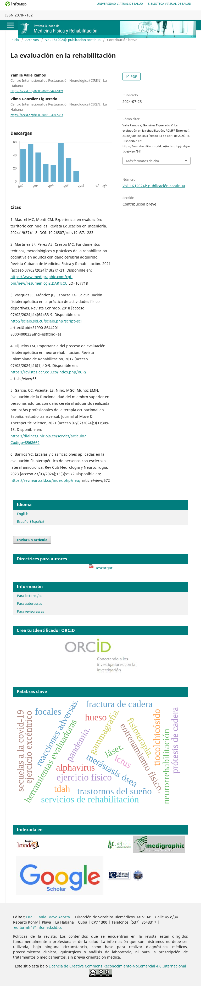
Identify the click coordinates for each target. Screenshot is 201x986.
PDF (133, 76)
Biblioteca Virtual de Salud (169, 3)
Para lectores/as (29, 595)
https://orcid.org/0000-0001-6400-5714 (36, 115)
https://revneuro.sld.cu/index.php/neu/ (45, 480)
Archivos (32, 39)
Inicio (14, 39)
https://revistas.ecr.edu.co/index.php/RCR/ (48, 371)
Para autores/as (29, 603)
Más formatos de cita (142, 161)
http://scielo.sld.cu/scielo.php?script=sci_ (46, 321)
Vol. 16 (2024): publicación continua (72, 39)
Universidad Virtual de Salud (120, 3)
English (22, 513)
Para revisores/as (30, 611)
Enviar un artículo (32, 539)
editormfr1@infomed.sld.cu (38, 927)
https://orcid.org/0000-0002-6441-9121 (36, 91)
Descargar (101, 567)
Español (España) (30, 521)
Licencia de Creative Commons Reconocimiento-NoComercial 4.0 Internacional (117, 966)
